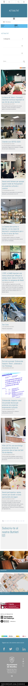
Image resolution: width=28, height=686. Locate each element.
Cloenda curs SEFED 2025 (11, 142)
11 (19, 521)
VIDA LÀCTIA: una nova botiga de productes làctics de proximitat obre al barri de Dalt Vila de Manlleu (12, 449)
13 (23, 521)
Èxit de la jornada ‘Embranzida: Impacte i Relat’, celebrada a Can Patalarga (12, 363)
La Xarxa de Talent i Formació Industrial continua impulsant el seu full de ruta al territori (13, 99)
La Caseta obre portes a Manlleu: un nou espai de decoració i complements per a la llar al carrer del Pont (12, 230)
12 (21, 521)
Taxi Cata (5, 324)
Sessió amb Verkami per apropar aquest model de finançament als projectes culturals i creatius (13, 185)
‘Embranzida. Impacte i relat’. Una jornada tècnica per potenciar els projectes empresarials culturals (12, 404)
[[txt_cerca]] (18, 2)
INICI (4, 22)
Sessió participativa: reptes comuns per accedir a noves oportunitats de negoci (11, 494)
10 (16, 521)
